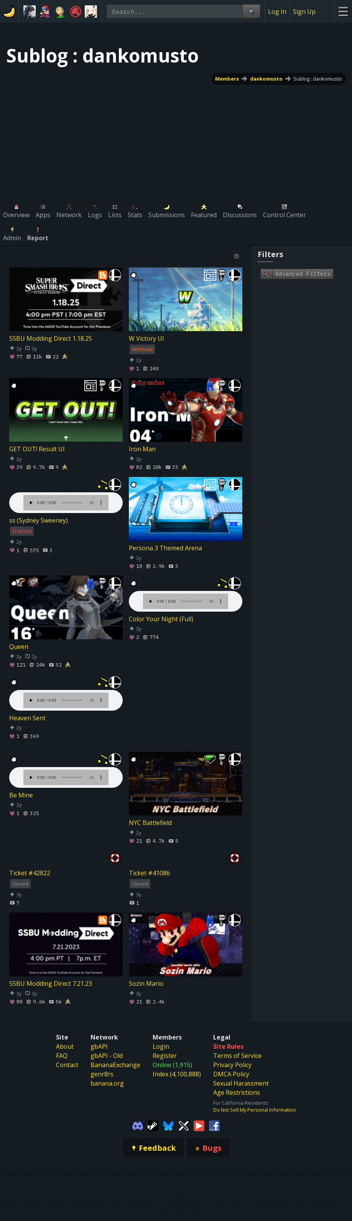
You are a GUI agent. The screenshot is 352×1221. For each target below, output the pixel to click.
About (65, 1046)
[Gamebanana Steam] (153, 1125)
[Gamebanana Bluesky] (168, 1125)
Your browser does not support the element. (66, 495)
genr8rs (101, 1074)
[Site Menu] (343, 11)
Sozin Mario (146, 983)
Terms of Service (237, 1055)
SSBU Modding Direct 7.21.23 (50, 983)
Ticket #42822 (29, 873)
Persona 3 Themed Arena (165, 548)
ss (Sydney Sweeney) (38, 520)
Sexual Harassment (241, 1083)
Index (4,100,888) (177, 1074)
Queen (18, 647)
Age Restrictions (236, 1092)
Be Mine (21, 795)
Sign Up (304, 11)
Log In (277, 11)
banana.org (107, 1083)
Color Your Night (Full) (161, 619)
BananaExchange (115, 1065)
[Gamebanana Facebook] (214, 1125)
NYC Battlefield (150, 822)
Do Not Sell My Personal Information (254, 1109)
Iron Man (142, 449)
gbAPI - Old (106, 1055)
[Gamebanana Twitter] (184, 1125)
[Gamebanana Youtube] (199, 1125)
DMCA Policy (231, 1074)
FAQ (61, 1055)
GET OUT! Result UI (37, 449)
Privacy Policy (232, 1065)
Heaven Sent (27, 718)
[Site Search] (251, 11)
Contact (67, 1065)
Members (227, 78)
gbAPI (99, 1046)
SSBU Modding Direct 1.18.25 (50, 339)
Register (165, 1055)
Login (161, 1046)
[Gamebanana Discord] (138, 1125)
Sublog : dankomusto (317, 78)
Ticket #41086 (149, 873)
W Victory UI (146, 339)
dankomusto (266, 78)
